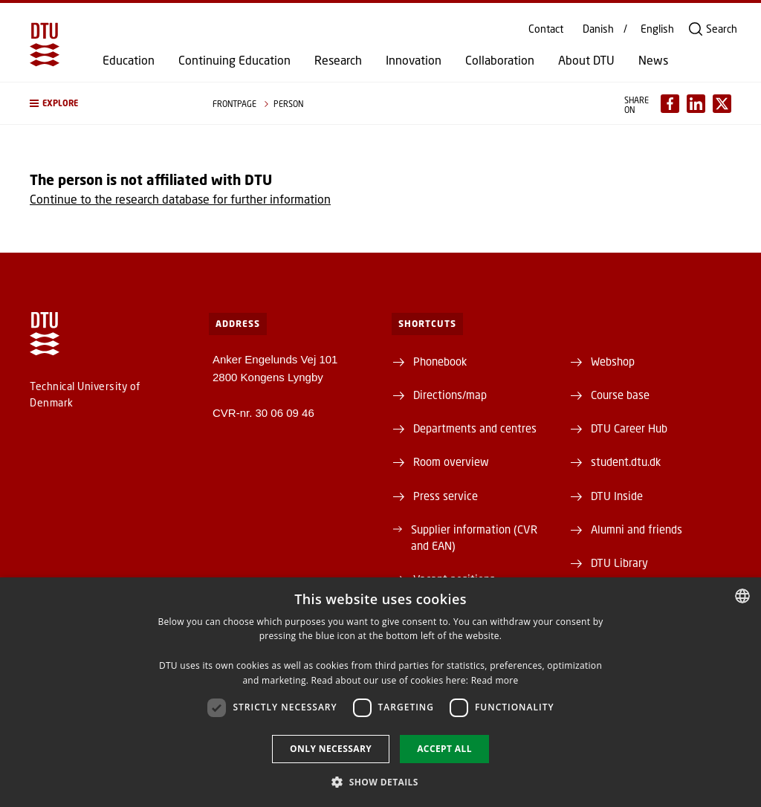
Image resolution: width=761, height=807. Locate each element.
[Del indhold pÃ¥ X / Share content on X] (722, 103)
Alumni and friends (636, 529)
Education (129, 60)
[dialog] (380, 692)
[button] (106, 103)
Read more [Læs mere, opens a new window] (495, 680)
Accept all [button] (444, 748)
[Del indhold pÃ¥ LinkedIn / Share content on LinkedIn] (696, 103)
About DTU (586, 60)
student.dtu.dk (626, 461)
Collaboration (499, 60)
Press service (445, 495)
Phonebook (440, 361)
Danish (598, 29)
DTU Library (619, 562)
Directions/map (450, 394)
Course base (620, 394)
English (657, 29)
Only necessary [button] (331, 748)
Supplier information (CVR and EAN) (474, 537)
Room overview (451, 461)
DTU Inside (617, 495)
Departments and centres (475, 428)
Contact (545, 29)
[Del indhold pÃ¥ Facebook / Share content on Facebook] (670, 103)
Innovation (413, 60)
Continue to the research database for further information (180, 199)
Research (338, 60)
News (653, 60)
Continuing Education (234, 60)
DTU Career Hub (629, 428)
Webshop (613, 361)
